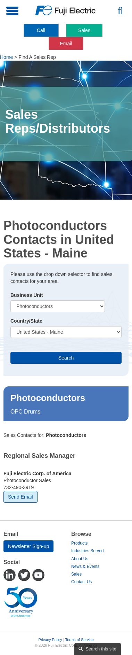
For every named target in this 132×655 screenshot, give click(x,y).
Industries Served (87, 550)
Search (66, 358)
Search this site (100, 649)
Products (79, 543)
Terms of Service (79, 640)
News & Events (85, 566)
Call (41, 30)
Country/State (26, 321)
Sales (84, 30)
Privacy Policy (50, 640)
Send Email (20, 497)
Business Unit (26, 295)
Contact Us (81, 581)
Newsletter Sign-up (28, 546)
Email (66, 43)
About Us (79, 558)
